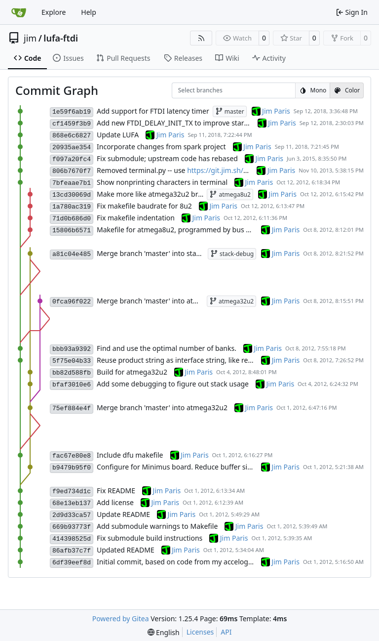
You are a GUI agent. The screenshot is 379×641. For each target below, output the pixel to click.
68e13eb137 (71, 503)
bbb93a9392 (71, 349)
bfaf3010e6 (71, 384)
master (229, 111)
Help (88, 12)
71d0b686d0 (71, 218)
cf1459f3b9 (71, 124)
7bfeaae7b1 (71, 183)
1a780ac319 (71, 207)
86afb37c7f (71, 551)
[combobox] (184, 90)
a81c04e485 (71, 254)
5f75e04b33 (71, 361)
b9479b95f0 (71, 467)
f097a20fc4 (71, 159)
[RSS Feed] (201, 38)
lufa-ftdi (60, 38)
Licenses (200, 632)
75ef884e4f (71, 408)
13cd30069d (71, 195)
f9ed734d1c (71, 491)
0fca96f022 (71, 301)
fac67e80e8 (71, 456)
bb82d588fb (71, 373)
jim (30, 38)
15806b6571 (71, 230)
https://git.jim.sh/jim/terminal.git (240, 170)
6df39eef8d (71, 562)
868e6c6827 (71, 135)
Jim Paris (276, 111)
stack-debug (232, 254)
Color (347, 90)
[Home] (19, 12)
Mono (313, 90)
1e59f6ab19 (71, 112)
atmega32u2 (231, 301)
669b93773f (71, 527)
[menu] (164, 632)
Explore (53, 12)
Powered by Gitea (120, 618)
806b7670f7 (71, 171)
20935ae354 (71, 147)
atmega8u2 (229, 194)
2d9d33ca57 (71, 515)
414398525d (71, 539)
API (226, 632)
